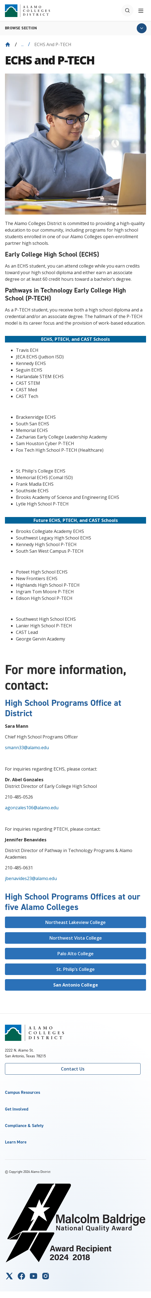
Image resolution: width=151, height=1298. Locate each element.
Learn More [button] (16, 1142)
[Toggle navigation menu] (140, 10)
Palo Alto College (75, 954)
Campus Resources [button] (22, 1092)
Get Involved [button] (16, 1109)
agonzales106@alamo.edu (31, 808)
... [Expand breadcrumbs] (22, 44)
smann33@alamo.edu (27, 747)
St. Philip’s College (75, 969)
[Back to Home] (7, 44)
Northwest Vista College (75, 938)
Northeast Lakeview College (75, 922)
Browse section (21, 28)
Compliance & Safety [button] (24, 1125)
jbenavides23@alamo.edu (31, 878)
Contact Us (73, 1069)
